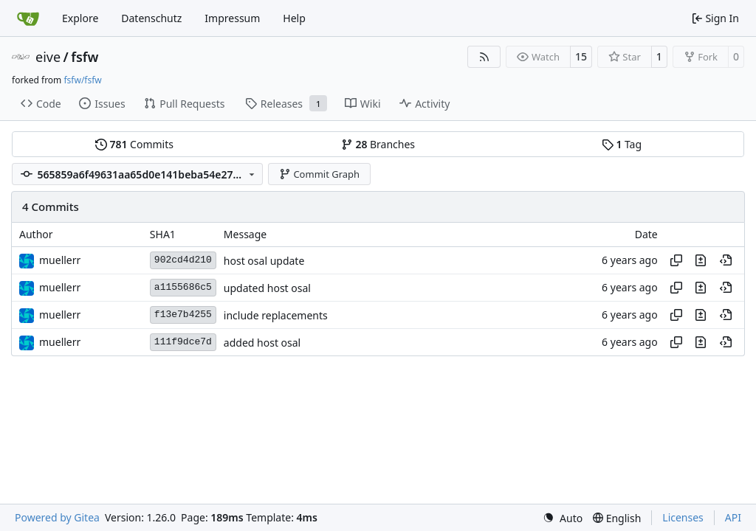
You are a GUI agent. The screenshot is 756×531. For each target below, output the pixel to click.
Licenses (683, 517)
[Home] (28, 18)
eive (48, 56)
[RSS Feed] (484, 57)
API (733, 517)
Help (294, 18)
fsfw (84, 56)
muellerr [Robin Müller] (59, 260)
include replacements (276, 315)
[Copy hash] (676, 260)
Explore (80, 18)
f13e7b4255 (183, 314)
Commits (134, 144)
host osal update (264, 261)
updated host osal (267, 288)
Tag (622, 144)
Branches (378, 144)
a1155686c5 (183, 287)
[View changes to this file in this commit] (701, 260)
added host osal (262, 343)
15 (581, 56)
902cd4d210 (183, 260)
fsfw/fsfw (82, 80)
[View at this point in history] (726, 260)
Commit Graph (319, 174)
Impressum (232, 18)
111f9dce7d (183, 341)
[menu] (563, 518)
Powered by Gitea (57, 517)
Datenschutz (151, 18)
